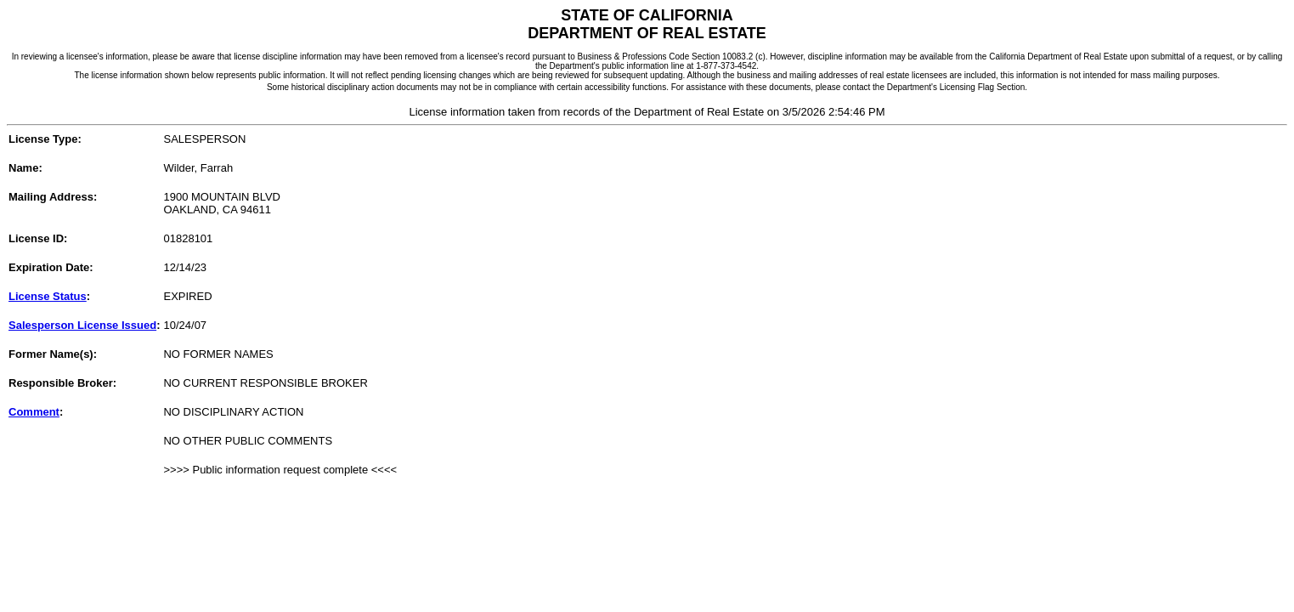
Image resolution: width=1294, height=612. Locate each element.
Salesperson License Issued (82, 325)
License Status (47, 296)
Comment (33, 411)
